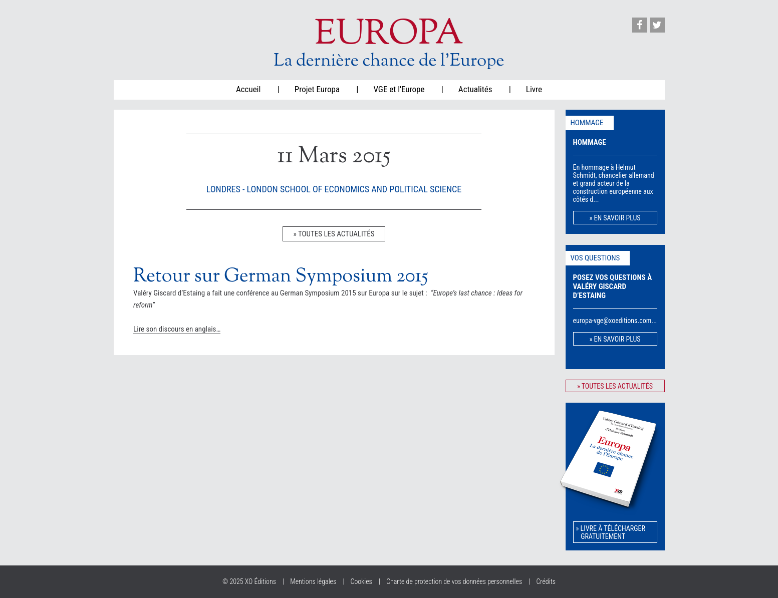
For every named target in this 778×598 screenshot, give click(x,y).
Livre (534, 89)
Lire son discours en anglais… (176, 329)
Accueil (248, 89)
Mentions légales (313, 581)
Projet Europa (317, 89)
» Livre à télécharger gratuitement (610, 532)
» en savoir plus (614, 218)
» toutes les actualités (333, 233)
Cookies (361, 581)
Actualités (475, 89)
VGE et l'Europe (398, 89)
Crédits (546, 581)
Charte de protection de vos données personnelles (454, 581)
